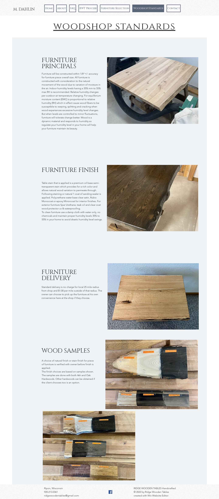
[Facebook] (110, 492)
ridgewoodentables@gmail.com (61, 495)
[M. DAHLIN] (24, 9)
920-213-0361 (51, 491)
